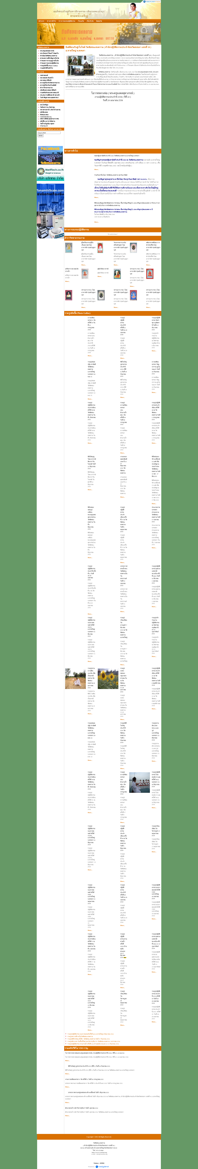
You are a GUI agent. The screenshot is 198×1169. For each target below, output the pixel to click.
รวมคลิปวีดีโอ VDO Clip (76, 1048)
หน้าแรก (41, 21)
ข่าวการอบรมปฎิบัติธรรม (67, 21)
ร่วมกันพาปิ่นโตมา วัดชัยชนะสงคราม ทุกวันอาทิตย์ (110, 175)
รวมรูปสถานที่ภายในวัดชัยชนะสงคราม (80, 1036)
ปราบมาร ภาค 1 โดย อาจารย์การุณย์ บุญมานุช (137, 271)
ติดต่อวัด (99, 21)
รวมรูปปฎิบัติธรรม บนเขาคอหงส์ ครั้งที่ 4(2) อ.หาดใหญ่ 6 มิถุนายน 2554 (91, 1034)
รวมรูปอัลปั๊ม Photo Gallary (78, 313)
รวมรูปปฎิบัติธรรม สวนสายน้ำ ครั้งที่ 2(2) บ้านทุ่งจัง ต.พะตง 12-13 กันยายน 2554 (93, 1044)
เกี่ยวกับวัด (90, 21)
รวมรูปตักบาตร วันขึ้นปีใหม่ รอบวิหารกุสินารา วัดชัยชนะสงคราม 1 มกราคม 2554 (94, 1041)
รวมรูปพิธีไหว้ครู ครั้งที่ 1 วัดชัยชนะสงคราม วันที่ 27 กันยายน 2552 (89, 1039)
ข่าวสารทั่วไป (51, 21)
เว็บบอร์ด (81, 21)
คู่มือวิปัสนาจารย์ (102, 269)
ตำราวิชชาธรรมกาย (74, 238)
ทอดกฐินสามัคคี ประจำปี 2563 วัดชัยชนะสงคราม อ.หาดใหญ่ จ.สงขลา (116, 156)
